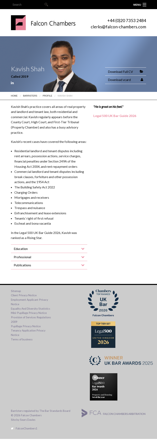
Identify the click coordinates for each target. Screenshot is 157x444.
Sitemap (16, 291)
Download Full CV (120, 71)
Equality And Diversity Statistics (30, 308)
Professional (22, 257)
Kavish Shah (65, 96)
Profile (47, 96)
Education (21, 249)
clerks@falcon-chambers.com (118, 26)
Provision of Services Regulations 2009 (31, 319)
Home (14, 96)
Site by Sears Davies (23, 419)
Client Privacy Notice (24, 295)
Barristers (30, 96)
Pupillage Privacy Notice (26, 326)
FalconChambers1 (24, 428)
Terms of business (22, 339)
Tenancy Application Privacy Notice (28, 333)
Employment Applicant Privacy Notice (29, 302)
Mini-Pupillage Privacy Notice (29, 312)
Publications (22, 265)
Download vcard (119, 80)
